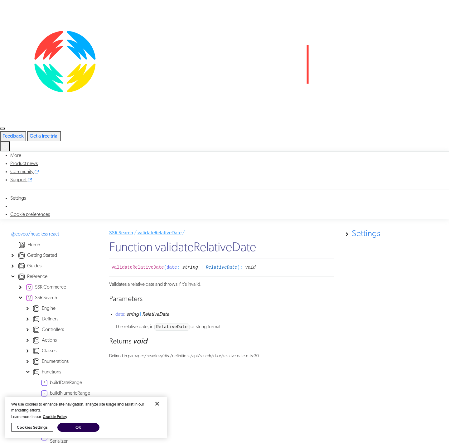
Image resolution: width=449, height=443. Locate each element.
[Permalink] (260, 267)
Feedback (13, 136)
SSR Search (121, 233)
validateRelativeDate (159, 233)
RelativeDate (221, 267)
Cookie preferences (30, 214)
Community (24, 171)
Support (21, 180)
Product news (24, 163)
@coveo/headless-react (35, 234)
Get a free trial (44, 136)
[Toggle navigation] (2, 128)
